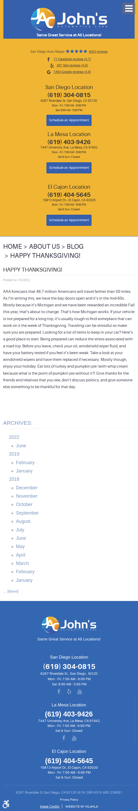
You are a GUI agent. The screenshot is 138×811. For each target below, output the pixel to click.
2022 (14, 437)
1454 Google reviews (72, 72)
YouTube (79, 692)
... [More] (10, 591)
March (22, 563)
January (24, 471)
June (21, 445)
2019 (14, 454)
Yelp (69, 692)
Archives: (17, 423)
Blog (75, 246)
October (24, 504)
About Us (44, 246)
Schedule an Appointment (69, 120)
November (27, 496)
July (20, 529)
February (25, 462)
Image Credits (49, 806)
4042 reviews (98, 51)
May (20, 546)
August (23, 521)
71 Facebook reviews (72, 59)
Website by (81, 806)
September (27, 513)
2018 (14, 479)
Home (12, 246)
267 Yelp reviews (72, 65)
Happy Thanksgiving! (45, 255)
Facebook (58, 692)
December (27, 487)
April (20, 555)
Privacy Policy (69, 799)
